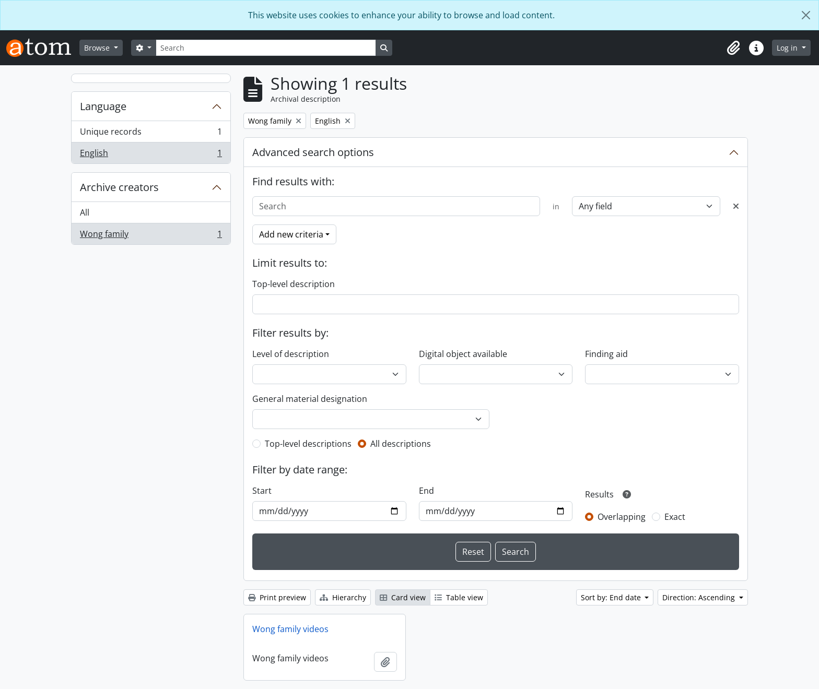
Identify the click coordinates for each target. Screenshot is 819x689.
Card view (403, 597)
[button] (733, 48)
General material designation (309, 399)
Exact (674, 516)
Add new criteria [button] (291, 234)
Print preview (277, 597)
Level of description (290, 354)
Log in (788, 48)
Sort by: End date (612, 597)
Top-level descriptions (308, 443)
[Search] (266, 48)
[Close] (805, 15)
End (426, 490)
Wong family (150, 236)
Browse (98, 48)
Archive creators (119, 187)
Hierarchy (343, 597)
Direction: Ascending (699, 597)
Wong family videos (290, 629)
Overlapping (622, 516)
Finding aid (606, 354)
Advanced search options (313, 152)
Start (262, 490)
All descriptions (400, 443)
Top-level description (293, 284)
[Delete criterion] (736, 206)
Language (103, 106)
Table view (459, 597)
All (84, 212)
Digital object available (463, 354)
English (150, 155)
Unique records (150, 133)
